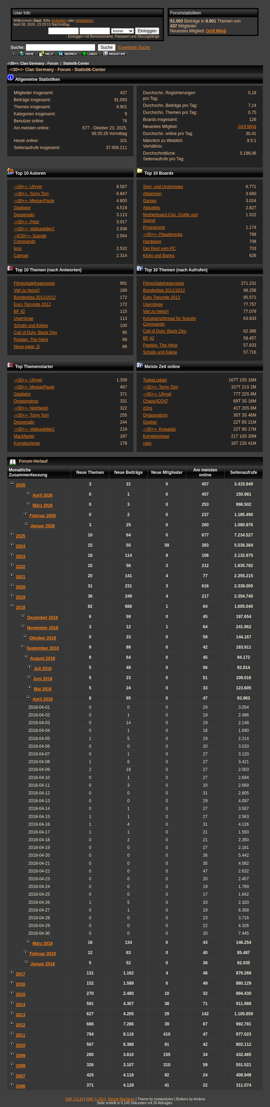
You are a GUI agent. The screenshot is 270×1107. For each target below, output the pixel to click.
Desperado (24, 214)
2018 (20, 607)
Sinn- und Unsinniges (163, 186)
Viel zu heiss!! (27, 290)
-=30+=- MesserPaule (34, 200)
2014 (20, 1004)
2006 (20, 1086)
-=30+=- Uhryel (28, 186)
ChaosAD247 (155, 401)
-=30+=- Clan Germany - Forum (32, 63)
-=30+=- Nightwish (31, 408)
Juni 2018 (42, 678)
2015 (20, 994)
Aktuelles (151, 207)
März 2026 (43, 505)
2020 (20, 587)
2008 (20, 1065)
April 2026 (42, 495)
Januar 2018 (43, 963)
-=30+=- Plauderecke (162, 234)
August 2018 (42, 658)
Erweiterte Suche (134, 47)
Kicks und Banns (158, 255)
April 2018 (42, 699)
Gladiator (22, 207)
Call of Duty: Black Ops (35, 332)
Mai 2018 (42, 689)
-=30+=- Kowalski (159, 429)
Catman (21, 255)
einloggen (58, 20)
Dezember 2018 (42, 617)
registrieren (84, 20)
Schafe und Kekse (31, 325)
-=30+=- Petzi (26, 221)
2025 (20, 536)
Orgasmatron (26, 401)
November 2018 (42, 627)
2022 (20, 566)
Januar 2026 (43, 525)
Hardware (152, 241)
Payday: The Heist (31, 339)
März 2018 (43, 943)
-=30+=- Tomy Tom (31, 193)
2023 (20, 556)
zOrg (147, 408)
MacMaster (24, 436)
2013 (20, 1014)
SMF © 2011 (96, 1099)
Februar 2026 (43, 515)
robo (147, 443)
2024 (20, 546)
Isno (18, 248)
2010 (20, 1045)
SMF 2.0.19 (74, 1099)
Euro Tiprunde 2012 (32, 304)
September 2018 (42, 648)
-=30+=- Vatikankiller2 (34, 228)
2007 (20, 1076)
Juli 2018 (43, 668)
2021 (20, 576)
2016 (20, 984)
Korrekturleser (27, 443)
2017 (20, 974)
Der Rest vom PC (159, 248)
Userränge (23, 318)
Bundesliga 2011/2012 (35, 297)
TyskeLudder (155, 380)
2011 (20, 1035)
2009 (20, 1055)
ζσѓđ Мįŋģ (216, 30)
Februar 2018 (43, 953)
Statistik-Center (76, 63)
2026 (20, 485)
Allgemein (152, 193)
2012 (20, 1025)
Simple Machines (121, 1099)
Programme (154, 227)
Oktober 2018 (42, 638)
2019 (20, 597)
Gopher (150, 422)
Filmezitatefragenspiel (34, 283)
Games (150, 200)
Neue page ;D (27, 346)
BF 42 (19, 311)
